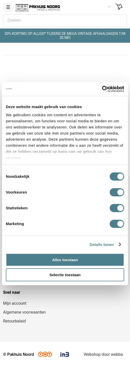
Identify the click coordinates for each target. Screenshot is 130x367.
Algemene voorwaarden (24, 312)
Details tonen (102, 244)
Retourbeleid (14, 321)
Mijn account (14, 303)
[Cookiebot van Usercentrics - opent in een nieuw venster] (102, 89)
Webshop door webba (103, 354)
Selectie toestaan (65, 275)
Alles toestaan (65, 260)
